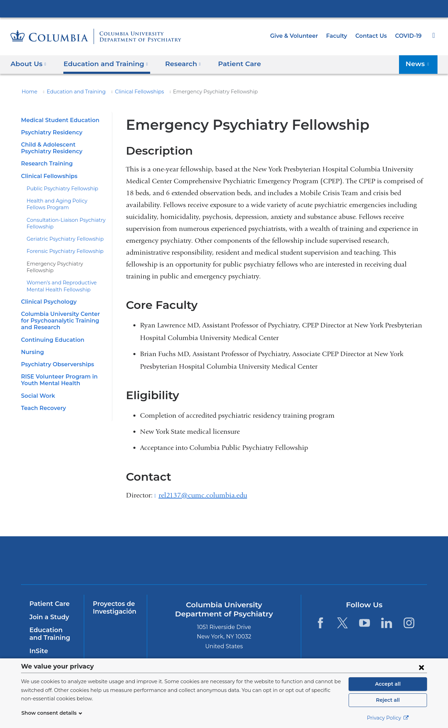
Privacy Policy (387, 718)
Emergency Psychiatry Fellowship (64, 264)
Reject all (388, 700)
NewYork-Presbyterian (174, 565)
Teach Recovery (42, 401)
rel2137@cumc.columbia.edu (203, 495)
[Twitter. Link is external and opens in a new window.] (342, 622)
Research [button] (174, 63)
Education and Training (70, 91)
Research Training (45, 164)
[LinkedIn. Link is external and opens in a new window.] (387, 622)
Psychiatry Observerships (55, 358)
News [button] (419, 63)
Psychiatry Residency (50, 132)
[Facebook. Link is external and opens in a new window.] (320, 622)
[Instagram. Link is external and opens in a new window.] (409, 622)
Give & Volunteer (299, 36)
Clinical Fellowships (127, 91)
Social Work (37, 389)
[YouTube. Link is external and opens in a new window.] (364, 622)
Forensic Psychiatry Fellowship (61, 251)
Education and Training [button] (101, 63)
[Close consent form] (421, 667)
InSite (38, 651)
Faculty (340, 36)
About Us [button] (28, 63)
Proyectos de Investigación (113, 607)
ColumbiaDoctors (375, 560)
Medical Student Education (56, 120)
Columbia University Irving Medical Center (224, 8)
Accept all (388, 684)
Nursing (31, 345)
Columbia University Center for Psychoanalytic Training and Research (62, 314)
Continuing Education (50, 333)
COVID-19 (409, 36)
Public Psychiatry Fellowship (58, 188)
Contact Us (372, 36)
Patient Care (227, 63)
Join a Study (48, 617)
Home (28, 91)
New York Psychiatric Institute (274, 562)
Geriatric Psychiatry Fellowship (61, 239)
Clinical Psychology (47, 295)
